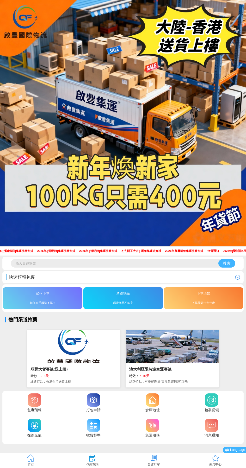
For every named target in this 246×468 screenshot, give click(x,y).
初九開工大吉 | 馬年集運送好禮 (143, 251)
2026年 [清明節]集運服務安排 (100, 251)
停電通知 (214, 251)
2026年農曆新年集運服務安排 (185, 251)
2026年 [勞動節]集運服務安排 (58, 251)
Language (235, 450)
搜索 (227, 263)
